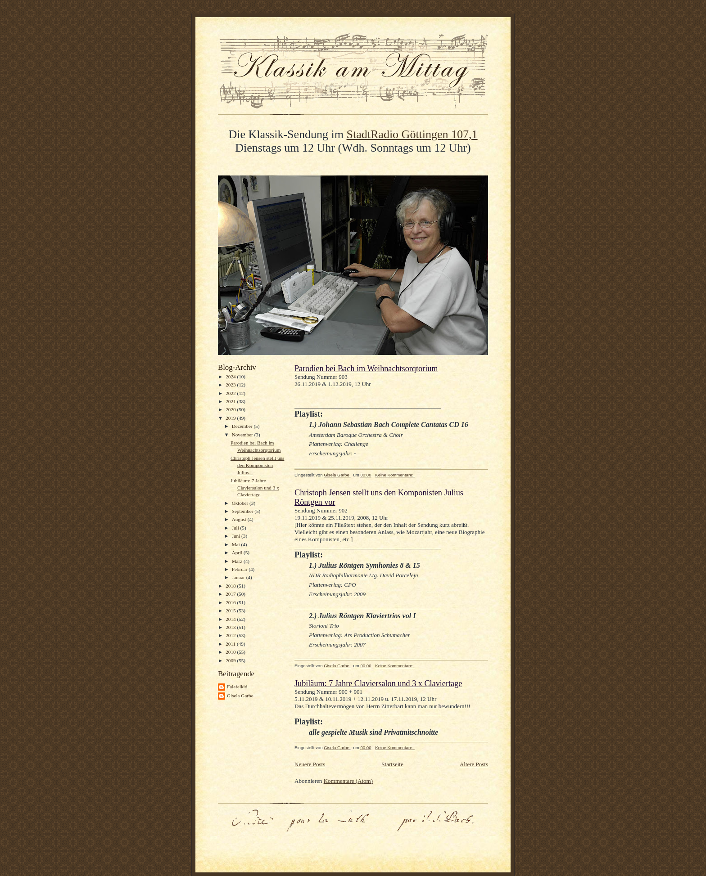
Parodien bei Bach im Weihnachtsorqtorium (366, 368)
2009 (231, 660)
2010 (231, 652)
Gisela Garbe (240, 695)
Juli (236, 527)
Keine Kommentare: (395, 474)
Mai (236, 544)
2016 (231, 602)
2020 (231, 409)
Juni (236, 536)
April (238, 552)
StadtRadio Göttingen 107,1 (412, 134)
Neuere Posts (309, 764)
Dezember (243, 426)
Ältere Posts (474, 764)
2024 (231, 376)
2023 (231, 384)
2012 (231, 635)
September (243, 511)
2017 (231, 594)
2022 (231, 393)
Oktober (240, 503)
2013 (231, 627)
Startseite (392, 764)
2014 (231, 619)
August (240, 519)
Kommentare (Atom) (348, 780)
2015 (231, 610)
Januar (239, 577)
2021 (231, 401)
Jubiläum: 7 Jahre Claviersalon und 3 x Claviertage (255, 487)
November (243, 434)
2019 (231, 418)
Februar (240, 569)
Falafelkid (237, 686)
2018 (231, 585)
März (238, 561)
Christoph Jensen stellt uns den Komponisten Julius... (257, 465)
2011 (231, 644)
